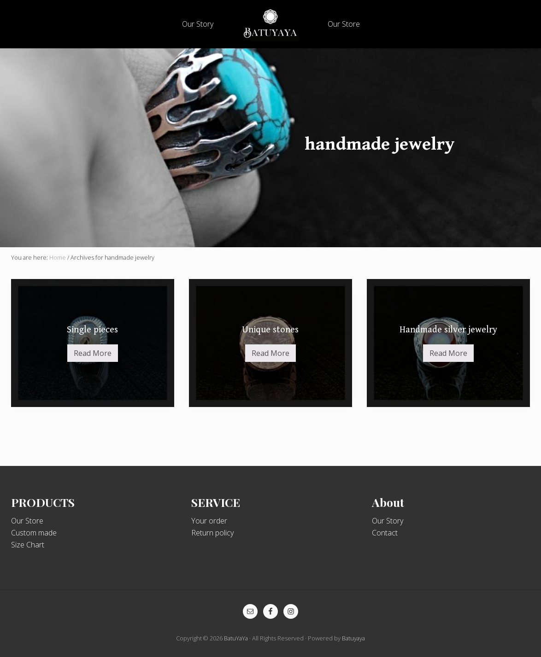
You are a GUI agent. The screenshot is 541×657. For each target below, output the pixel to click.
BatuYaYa (236, 638)
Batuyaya (353, 638)
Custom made (34, 533)
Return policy (212, 533)
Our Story (387, 521)
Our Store (27, 521)
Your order (209, 521)
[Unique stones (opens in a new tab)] (270, 343)
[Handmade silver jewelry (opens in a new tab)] (448, 343)
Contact (385, 533)
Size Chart (27, 545)
